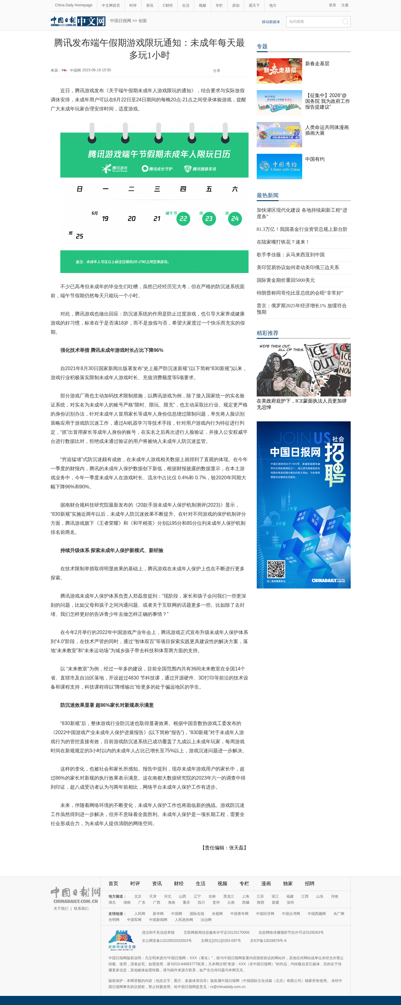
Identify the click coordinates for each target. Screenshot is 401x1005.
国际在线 (197, 914)
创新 (143, 20)
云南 (231, 902)
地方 (272, 5)
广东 (141, 902)
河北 (167, 896)
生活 (185, 5)
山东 (319, 896)
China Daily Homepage (73, 5)
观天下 (254, 5)
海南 (171, 902)
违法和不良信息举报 (158, 932)
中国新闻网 (158, 920)
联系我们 (81, 908)
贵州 (216, 902)
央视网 (217, 914)
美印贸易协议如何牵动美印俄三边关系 (298, 267)
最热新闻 (268, 195)
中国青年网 (239, 914)
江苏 (260, 896)
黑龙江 (228, 896)
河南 (334, 896)
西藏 (245, 902)
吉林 (212, 896)
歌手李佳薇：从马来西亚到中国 (291, 254)
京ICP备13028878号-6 (268, 941)
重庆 (186, 902)
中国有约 (315, 159)
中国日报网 (120, 20)
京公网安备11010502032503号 (167, 941)
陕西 (260, 902)
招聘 (310, 883)
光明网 (114, 920)
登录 (332, 5)
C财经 (168, 5)
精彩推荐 (268, 333)
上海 (245, 896)
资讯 (149, 5)
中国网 (75, 70)
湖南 (127, 902)
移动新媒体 (271, 22)
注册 (345, 5)
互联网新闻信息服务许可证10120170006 (216, 932)
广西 (156, 902)
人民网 (139, 914)
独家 (288, 883)
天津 (152, 896)
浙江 (275, 896)
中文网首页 (111, 5)
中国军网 (134, 920)
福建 (290, 896)
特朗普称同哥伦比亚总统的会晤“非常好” (300, 292)
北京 (138, 896)
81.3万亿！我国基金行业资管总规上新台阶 (302, 229)
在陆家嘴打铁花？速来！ (283, 242)
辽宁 (197, 896)
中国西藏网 (317, 914)
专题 (262, 46)
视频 (202, 5)
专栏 (219, 5)
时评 (133, 5)
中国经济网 (265, 914)
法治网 (206, 920)
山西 (182, 896)
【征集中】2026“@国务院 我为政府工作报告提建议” (327, 101)
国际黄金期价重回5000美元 (286, 280)
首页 (113, 883)
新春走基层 (317, 63)
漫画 (266, 883)
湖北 (112, 902)
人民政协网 (184, 920)
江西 (305, 896)
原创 (235, 5)
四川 (201, 902)
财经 (179, 883)
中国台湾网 (291, 914)
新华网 (158, 914)
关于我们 (61, 908)
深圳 (290, 902)
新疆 (275, 902)
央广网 (338, 914)
